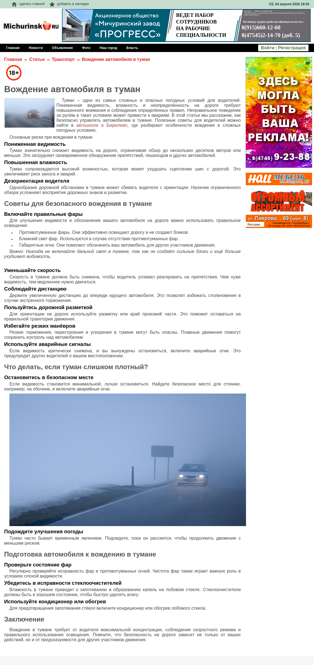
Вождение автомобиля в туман (116, 59)
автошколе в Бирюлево (101, 125)
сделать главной (28, 4)
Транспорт (63, 59)
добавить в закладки (69, 4)
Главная (13, 59)
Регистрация (292, 47)
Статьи (37, 59)
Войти (267, 47)
